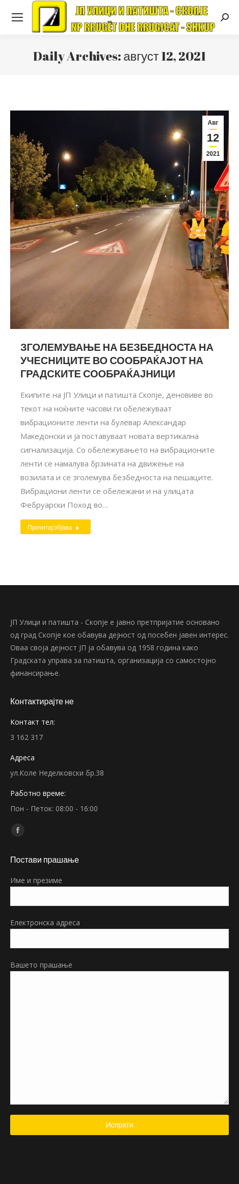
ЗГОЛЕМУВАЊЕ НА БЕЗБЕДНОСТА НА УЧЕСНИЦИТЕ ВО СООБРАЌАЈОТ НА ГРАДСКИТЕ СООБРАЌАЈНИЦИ (117, 360)
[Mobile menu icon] (17, 17)
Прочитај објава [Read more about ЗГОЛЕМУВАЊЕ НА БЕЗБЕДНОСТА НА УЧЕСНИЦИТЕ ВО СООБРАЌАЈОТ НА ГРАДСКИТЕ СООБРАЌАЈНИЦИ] (53, 527)
